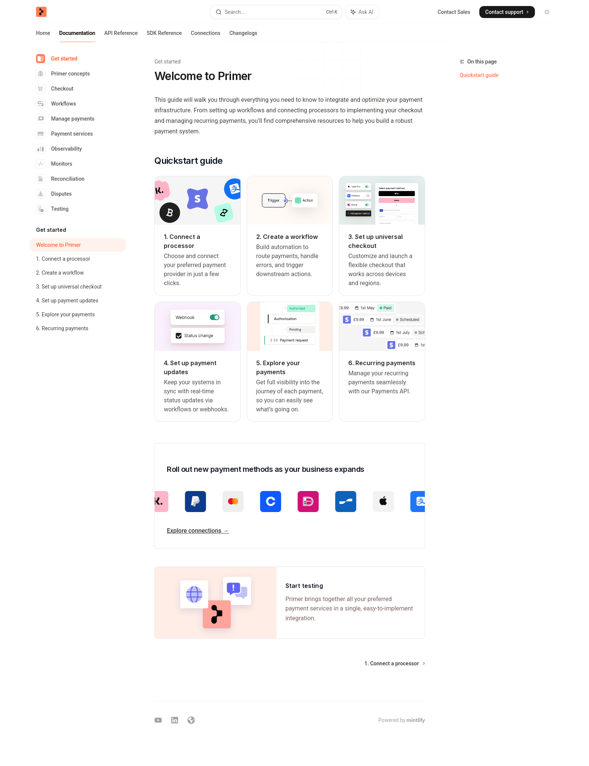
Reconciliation (60, 178)
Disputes (54, 193)
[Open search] (276, 12)
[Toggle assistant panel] (362, 12)
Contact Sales (454, 12)
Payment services (64, 133)
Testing (52, 208)
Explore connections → (198, 530)
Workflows (56, 103)
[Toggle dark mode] (547, 12)
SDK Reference (164, 36)
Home (43, 36)
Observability (59, 148)
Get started (56, 58)
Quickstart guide (479, 75)
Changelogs (243, 36)
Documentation (77, 36)
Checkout (54, 88)
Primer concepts (63, 73)
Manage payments (65, 118)
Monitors (54, 163)
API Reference (120, 36)
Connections (205, 36)
